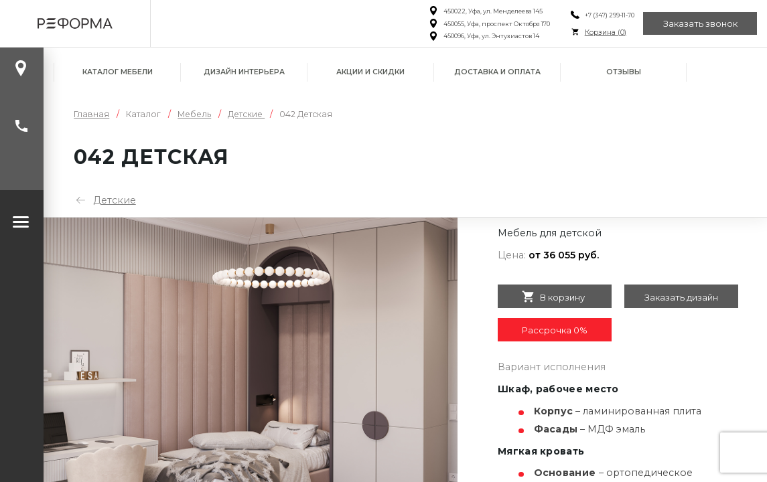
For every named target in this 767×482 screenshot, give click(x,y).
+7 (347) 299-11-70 (609, 15)
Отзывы (623, 72)
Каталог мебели (117, 72)
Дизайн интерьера (244, 72)
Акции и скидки (370, 72)
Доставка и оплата (497, 72)
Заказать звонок (700, 23)
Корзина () (605, 32)
